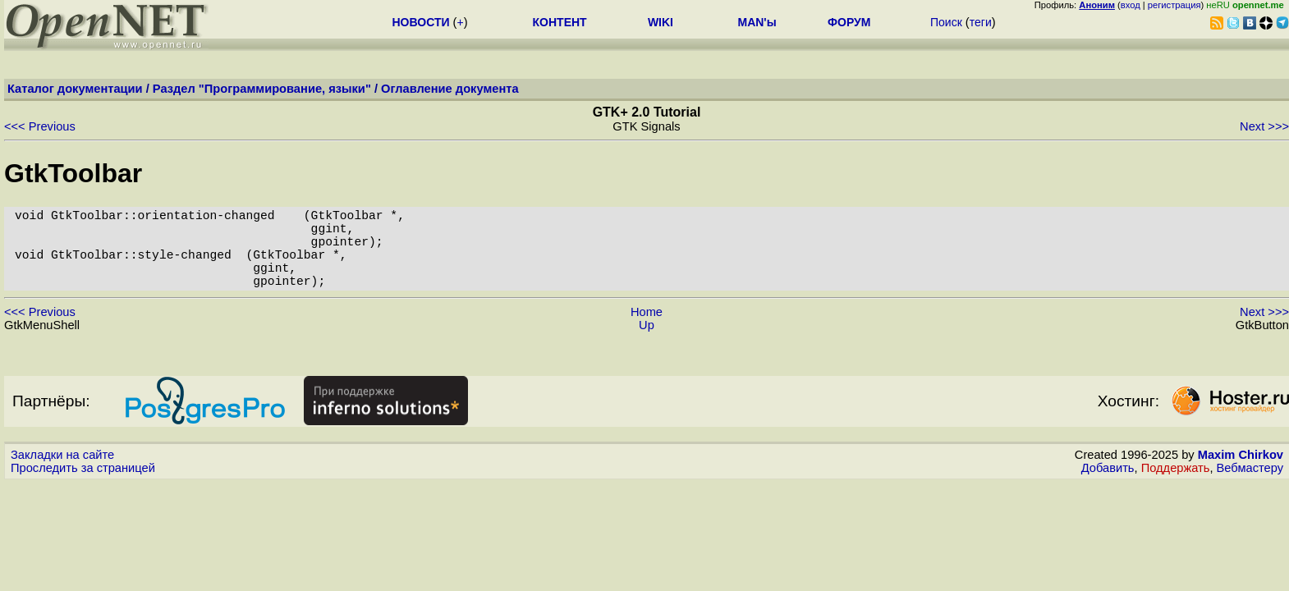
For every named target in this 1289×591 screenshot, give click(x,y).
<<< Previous (40, 126)
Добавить (1108, 487)
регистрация (1174, 5)
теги (981, 22)
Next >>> (1264, 126)
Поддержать (1175, 487)
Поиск (946, 22)
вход (1130, 5)
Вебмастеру (1250, 487)
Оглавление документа (450, 88)
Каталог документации (75, 88)
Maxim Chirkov (1240, 474)
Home (647, 331)
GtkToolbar (73, 173)
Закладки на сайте (62, 474)
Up (646, 344)
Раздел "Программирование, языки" (262, 88)
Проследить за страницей (83, 487)
